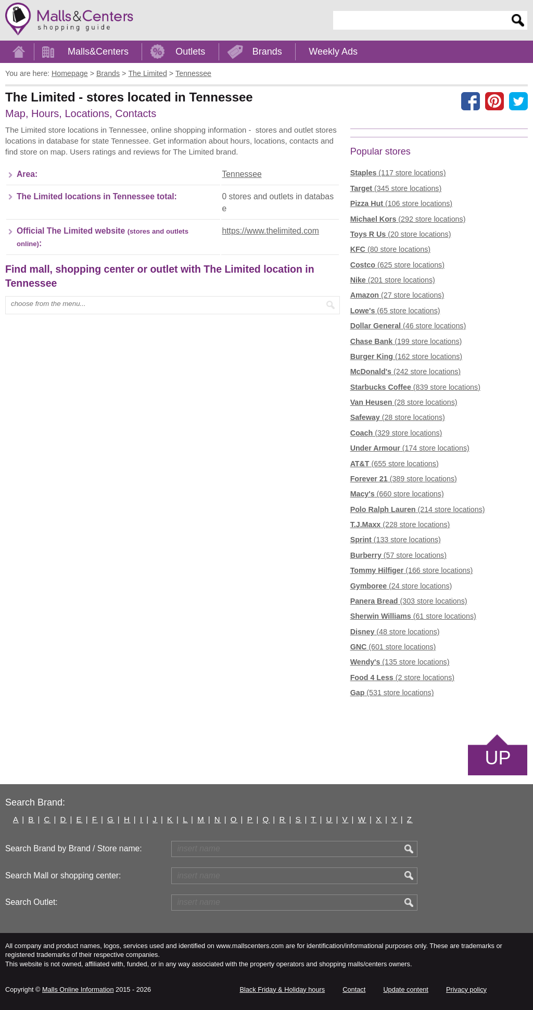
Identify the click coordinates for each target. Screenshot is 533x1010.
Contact (353, 989)
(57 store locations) (398, 555)
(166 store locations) (411, 570)
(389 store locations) (403, 479)
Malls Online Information (77, 989)
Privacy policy (466, 989)
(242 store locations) (405, 371)
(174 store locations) (409, 448)
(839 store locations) (415, 387)
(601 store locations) (393, 647)
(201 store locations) (392, 280)
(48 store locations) (395, 632)
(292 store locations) (408, 219)
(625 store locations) (397, 265)
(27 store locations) (397, 295)
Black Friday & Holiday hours (282, 989)
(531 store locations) (392, 692)
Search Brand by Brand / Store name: (73, 848)
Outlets (190, 51)
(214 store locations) (417, 509)
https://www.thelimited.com (270, 230)
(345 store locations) (396, 188)
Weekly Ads (333, 51)
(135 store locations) (400, 662)
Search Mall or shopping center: (63, 875)
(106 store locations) (401, 203)
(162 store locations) (406, 356)
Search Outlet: (31, 902)
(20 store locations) (400, 234)
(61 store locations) (413, 616)
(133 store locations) (395, 539)
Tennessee (241, 174)
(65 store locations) (395, 310)
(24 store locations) (401, 586)
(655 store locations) (394, 463)
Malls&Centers (98, 51)
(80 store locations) (390, 249)
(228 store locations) (400, 524)
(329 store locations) (396, 433)
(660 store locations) (397, 494)
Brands (267, 51)
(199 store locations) (406, 341)
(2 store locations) (402, 677)
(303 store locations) (408, 601)
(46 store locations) (408, 326)
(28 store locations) (404, 402)
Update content (405, 989)
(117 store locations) (398, 173)
